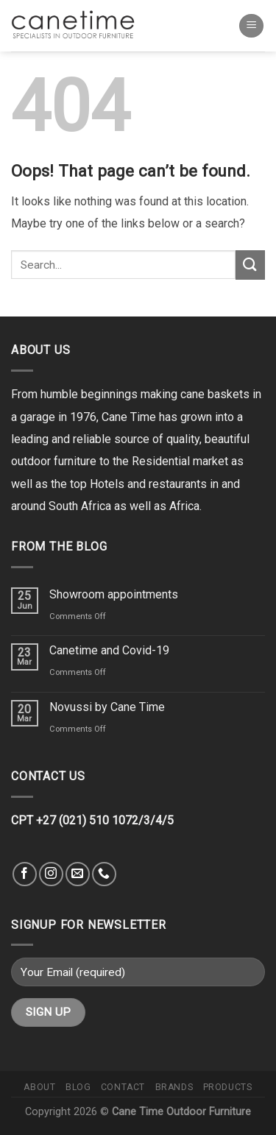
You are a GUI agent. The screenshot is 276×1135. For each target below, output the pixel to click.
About (39, 1087)
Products (227, 1087)
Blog (78, 1087)
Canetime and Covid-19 (109, 650)
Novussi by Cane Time (107, 707)
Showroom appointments (113, 594)
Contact (123, 1087)
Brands (174, 1087)
